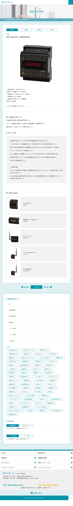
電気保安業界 (12, 319)
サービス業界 (12, 338)
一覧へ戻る (36, 288)
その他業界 (12, 345)
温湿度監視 (41, 30)
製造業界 (12, 30)
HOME (4, 19)
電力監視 (55, 30)
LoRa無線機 (26, 30)
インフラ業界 (12, 332)
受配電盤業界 (12, 312)
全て (10, 306)
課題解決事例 (9, 19)
